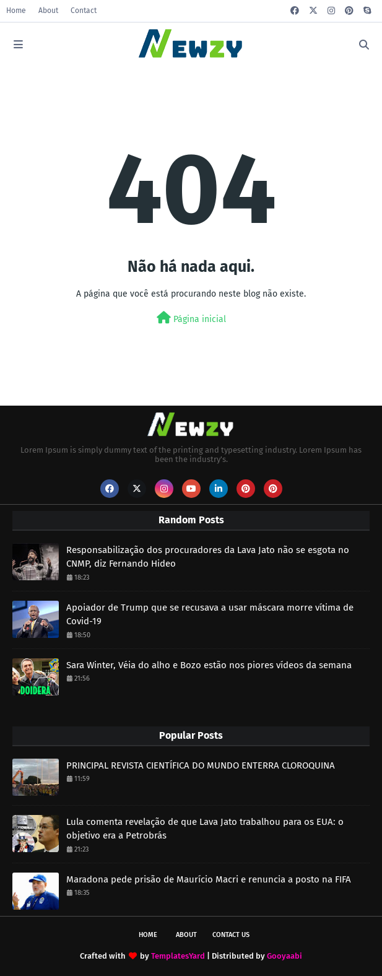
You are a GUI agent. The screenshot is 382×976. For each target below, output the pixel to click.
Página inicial (191, 318)
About (48, 10)
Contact (84, 10)
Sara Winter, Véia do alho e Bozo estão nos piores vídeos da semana (209, 665)
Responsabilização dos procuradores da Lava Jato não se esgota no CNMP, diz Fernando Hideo (207, 557)
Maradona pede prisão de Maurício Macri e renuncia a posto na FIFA (208, 879)
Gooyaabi (284, 956)
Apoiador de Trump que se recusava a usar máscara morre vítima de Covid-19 (210, 614)
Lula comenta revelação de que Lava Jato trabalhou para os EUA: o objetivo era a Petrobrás (205, 829)
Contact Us (231, 935)
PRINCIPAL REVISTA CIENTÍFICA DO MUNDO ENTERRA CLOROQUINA (200, 765)
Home (16, 10)
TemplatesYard (178, 956)
